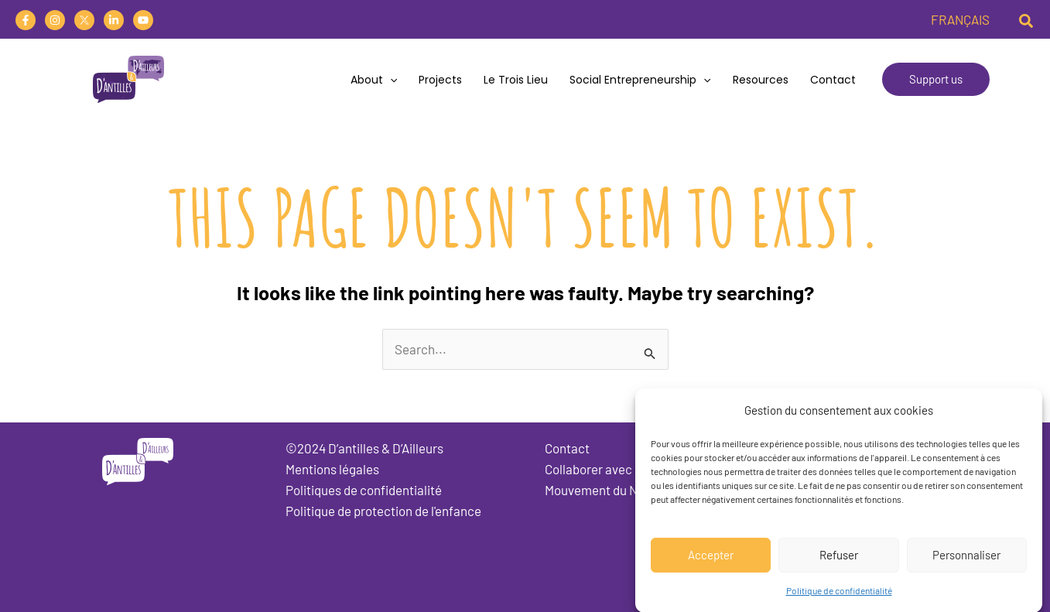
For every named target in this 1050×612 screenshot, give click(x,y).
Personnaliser (966, 563)
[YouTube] (143, 20)
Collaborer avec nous (603, 469)
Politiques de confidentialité (364, 489)
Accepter (711, 563)
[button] (1027, 19)
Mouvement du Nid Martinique (627, 489)
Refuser (838, 563)
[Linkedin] (114, 20)
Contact (833, 79)
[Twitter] (84, 20)
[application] (390, 79)
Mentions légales (332, 469)
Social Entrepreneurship (639, 79)
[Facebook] (25, 20)
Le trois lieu (516, 79)
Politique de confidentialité (839, 598)
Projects (440, 79)
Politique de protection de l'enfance (383, 510)
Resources (760, 79)
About (374, 79)
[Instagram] (55, 20)
